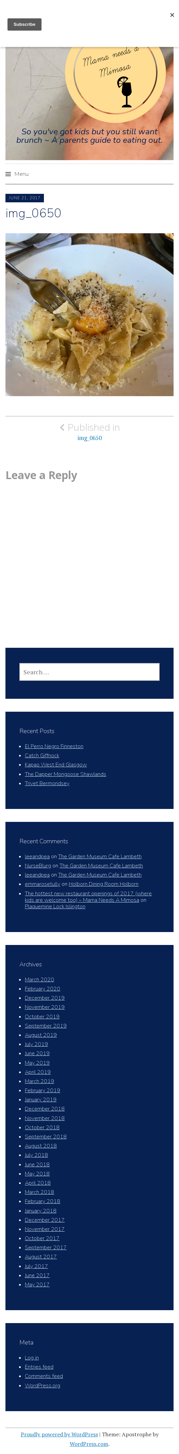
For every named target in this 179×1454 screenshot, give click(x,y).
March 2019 (39, 1081)
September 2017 (46, 1247)
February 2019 (42, 1090)
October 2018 (42, 1127)
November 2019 (45, 1007)
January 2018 (40, 1211)
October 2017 (42, 1238)
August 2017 (41, 1257)
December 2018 (45, 1109)
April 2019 (38, 1072)
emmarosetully (42, 884)
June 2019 (37, 1053)
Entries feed (39, 1367)
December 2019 (45, 998)
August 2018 (41, 1146)
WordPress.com (89, 1444)
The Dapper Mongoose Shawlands (65, 774)
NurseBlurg (38, 865)
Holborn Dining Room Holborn (104, 884)
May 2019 (37, 1063)
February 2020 (42, 989)
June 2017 (37, 1275)
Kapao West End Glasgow (56, 764)
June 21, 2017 (24, 198)
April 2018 (38, 1183)
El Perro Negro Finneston (54, 746)
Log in (32, 1358)
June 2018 (37, 1164)
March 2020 (39, 979)
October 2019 (42, 1016)
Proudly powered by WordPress (59, 1434)
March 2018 (39, 1192)
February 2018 (42, 1201)
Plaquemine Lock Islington (55, 906)
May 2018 (37, 1174)
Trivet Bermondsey (47, 783)
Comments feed (44, 1376)
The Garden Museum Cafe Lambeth (100, 856)
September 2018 (46, 1136)
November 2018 (45, 1118)
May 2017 (37, 1284)
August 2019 (41, 1035)
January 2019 (40, 1099)
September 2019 (46, 1026)
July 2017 (36, 1266)
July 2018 (36, 1155)
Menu (21, 174)
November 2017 (45, 1229)
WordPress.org (42, 1385)
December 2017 (45, 1220)
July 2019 (36, 1044)
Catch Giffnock (42, 755)
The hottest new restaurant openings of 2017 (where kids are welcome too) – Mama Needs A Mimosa (88, 897)
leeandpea (37, 856)
